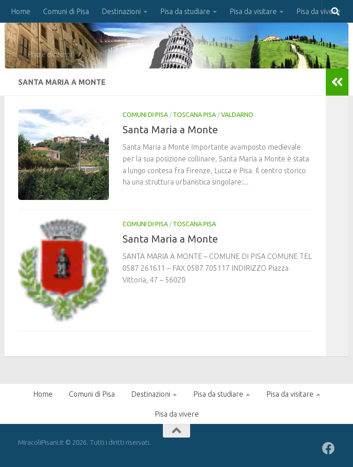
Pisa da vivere (318, 11)
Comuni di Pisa (66, 11)
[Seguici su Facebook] (328, 448)
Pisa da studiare (185, 11)
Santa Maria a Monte (170, 129)
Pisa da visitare (253, 11)
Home (20, 11)
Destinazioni (121, 11)
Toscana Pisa (194, 114)
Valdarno (237, 114)
